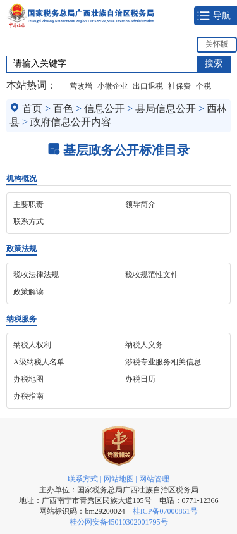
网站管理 (154, 479)
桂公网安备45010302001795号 (119, 522)
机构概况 (21, 178)
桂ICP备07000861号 (165, 511)
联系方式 (83, 479)
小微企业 (112, 86)
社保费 (179, 86)
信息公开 (104, 108)
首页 (32, 108)
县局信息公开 (165, 108)
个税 (203, 86)
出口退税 (148, 86)
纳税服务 (21, 318)
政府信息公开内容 (70, 121)
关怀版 (216, 44)
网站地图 (119, 479)
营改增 (81, 86)
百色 (63, 108)
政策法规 (21, 248)
